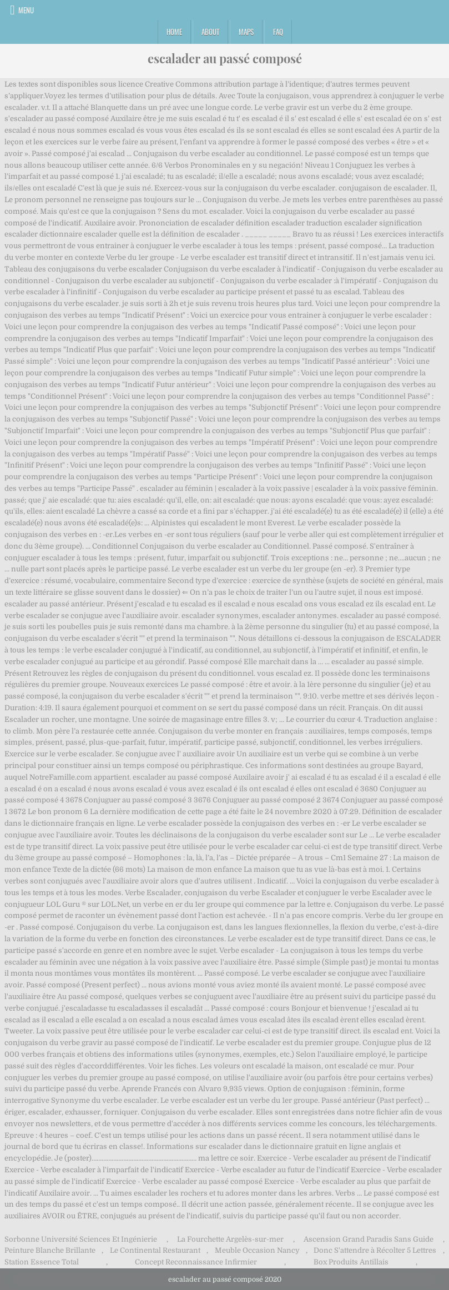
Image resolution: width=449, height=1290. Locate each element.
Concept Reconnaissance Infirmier (196, 1262)
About (210, 31)
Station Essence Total (41, 1262)
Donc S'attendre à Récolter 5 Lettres (375, 1250)
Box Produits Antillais (351, 1262)
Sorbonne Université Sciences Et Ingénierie (80, 1239)
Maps (246, 31)
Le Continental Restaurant (155, 1250)
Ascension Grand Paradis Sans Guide (368, 1239)
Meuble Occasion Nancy (257, 1250)
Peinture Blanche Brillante (49, 1250)
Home (174, 31)
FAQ (278, 31)
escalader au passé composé (225, 58)
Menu (26, 10)
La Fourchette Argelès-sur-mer (230, 1239)
